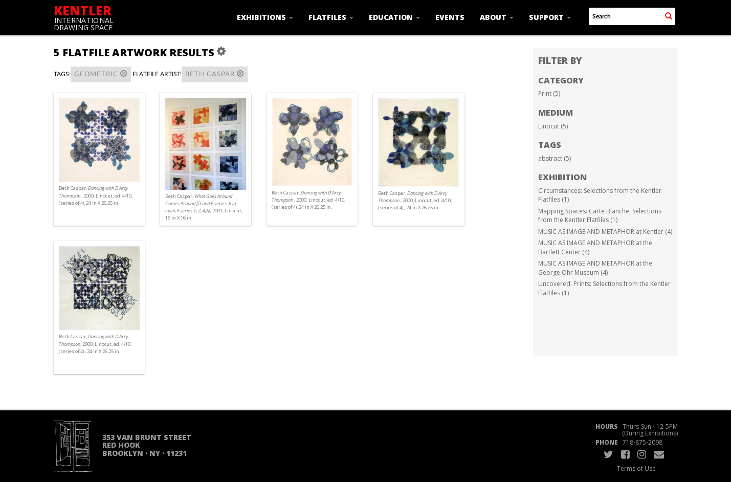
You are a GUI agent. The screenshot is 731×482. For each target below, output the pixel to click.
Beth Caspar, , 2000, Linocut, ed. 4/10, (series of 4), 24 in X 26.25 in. (95, 195)
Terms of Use (636, 468)
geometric (100, 74)
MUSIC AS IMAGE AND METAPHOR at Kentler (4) (605, 231)
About (497, 17)
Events (449, 17)
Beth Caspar (214, 74)
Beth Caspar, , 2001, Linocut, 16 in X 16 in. (203, 207)
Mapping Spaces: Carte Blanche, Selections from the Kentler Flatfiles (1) (599, 216)
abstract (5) (554, 158)
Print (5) (549, 93)
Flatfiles (330, 17)
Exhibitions (265, 17)
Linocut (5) (553, 126)
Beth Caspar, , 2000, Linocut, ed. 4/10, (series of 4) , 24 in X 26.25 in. (415, 200)
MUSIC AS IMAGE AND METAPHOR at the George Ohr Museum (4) (595, 268)
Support (550, 17)
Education (394, 17)
